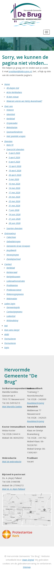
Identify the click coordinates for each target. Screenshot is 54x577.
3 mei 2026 (14, 179)
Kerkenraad (11, 272)
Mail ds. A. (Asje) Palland (13, 489)
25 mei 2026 (14, 201)
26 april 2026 (15, 174)
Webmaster (11, 298)
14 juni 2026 (14, 214)
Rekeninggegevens (15, 294)
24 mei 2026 (14, 196)
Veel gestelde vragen (15, 136)
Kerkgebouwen (13, 276)
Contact (8, 264)
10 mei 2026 (14, 183)
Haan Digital (28, 559)
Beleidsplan (11, 127)
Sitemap (27, 567)
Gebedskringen (13, 241)
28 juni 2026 (14, 223)
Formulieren (10, 338)
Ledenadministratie (15, 281)
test (6, 325)
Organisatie (11, 123)
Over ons (8, 106)
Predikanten (12, 285)
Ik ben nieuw (12, 96)
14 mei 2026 (14, 188)
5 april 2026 (14, 157)
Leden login (9, 303)
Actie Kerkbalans (14, 92)
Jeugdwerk (11, 250)
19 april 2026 (15, 170)
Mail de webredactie (11, 461)
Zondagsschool (13, 258)
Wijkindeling (12, 320)
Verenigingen (12, 254)
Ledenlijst (10, 316)
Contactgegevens (14, 311)
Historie (10, 109)
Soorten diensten (14, 228)
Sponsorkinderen (14, 131)
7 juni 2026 (14, 210)
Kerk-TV (9, 144)
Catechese (11, 237)
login (6, 347)
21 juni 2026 (14, 218)
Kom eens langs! (11, 329)
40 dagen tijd (12, 87)
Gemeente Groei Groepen (18, 245)
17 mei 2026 (14, 192)
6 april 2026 (14, 161)
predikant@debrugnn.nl (20, 71)
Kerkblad (10, 118)
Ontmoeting (10, 233)
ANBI (6, 334)
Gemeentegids (13, 307)
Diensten (8, 141)
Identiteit (10, 114)
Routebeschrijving (35, 402)
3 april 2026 (14, 152)
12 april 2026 (15, 166)
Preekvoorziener (13, 289)
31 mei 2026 (14, 205)
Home (7, 84)
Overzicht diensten (15, 149)
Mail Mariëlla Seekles (12, 406)
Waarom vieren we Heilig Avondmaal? (24, 101)
